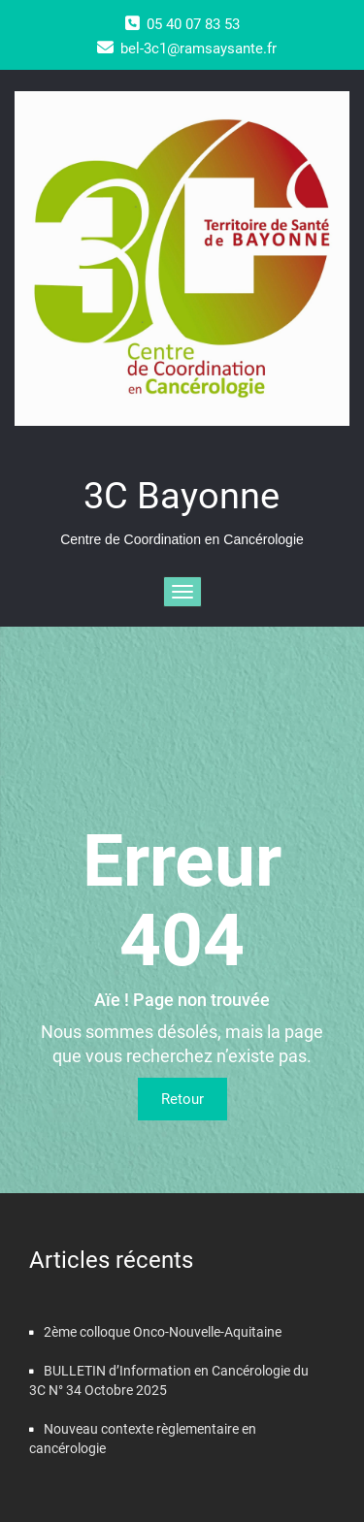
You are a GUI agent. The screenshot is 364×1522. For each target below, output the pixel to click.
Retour (182, 1099)
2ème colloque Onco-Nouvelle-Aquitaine (162, 1332)
